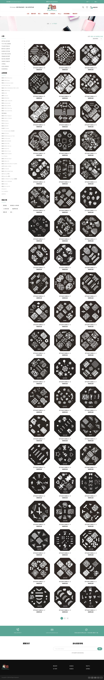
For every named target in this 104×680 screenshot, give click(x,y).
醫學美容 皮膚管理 (6, 48)
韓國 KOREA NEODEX (6, 141)
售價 (101, 36)
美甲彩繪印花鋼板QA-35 (65, 524)
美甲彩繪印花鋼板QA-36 (39, 524)
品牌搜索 (4, 73)
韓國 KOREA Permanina (7, 77)
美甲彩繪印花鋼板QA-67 (39, 324)
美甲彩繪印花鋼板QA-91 (65, 125)
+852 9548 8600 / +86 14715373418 (25, 7)
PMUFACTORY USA (6, 85)
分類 (3, 36)
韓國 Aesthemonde (6, 103)
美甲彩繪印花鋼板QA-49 (65, 439)
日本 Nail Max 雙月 (6, 176)
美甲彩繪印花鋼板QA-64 (39, 353)
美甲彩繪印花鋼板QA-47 (90, 439)
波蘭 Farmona (5, 95)
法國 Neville (4, 93)
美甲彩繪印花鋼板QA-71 (64, 296)
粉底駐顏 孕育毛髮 (6, 51)
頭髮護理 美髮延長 (6, 61)
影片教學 (55, 668)
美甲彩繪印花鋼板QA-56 (39, 410)
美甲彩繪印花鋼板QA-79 (39, 239)
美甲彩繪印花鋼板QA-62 (65, 353)
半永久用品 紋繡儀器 (6, 43)
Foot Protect (4, 156)
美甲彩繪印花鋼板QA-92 (39, 125)
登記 (100, 648)
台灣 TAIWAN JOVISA (6, 166)
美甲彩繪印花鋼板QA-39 (65, 496)
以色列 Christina (5, 128)
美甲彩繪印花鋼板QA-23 (39, 610)
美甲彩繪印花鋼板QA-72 (39, 296)
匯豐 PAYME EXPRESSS (52, 1)
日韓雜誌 (4, 63)
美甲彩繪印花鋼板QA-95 (39, 96)
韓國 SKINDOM (5, 125)
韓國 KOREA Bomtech (6, 158)
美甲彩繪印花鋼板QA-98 (39, 67)
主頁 (28, 13)
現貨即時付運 (17, 209)
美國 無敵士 (4, 113)
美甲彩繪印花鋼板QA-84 (65, 182)
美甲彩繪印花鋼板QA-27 (39, 581)
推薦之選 (5, 212)
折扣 (12, 212)
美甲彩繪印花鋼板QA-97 (65, 67)
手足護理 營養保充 (6, 46)
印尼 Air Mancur (5, 123)
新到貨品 (5, 205)
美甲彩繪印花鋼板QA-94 (65, 96)
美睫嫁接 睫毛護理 (6, 56)
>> (67, 618)
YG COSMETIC (5, 191)
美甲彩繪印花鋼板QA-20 (65, 610)
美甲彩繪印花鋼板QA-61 (90, 353)
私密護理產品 (5, 68)
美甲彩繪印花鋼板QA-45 (65, 467)
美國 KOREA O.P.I (5, 161)
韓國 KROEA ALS (5, 148)
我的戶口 (88, 666)
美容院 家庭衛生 (5, 66)
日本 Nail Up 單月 (6, 173)
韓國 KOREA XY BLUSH (7, 118)
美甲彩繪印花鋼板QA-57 (90, 381)
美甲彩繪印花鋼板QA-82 (39, 210)
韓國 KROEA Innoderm (7, 153)
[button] (91, 2)
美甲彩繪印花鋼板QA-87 (65, 153)
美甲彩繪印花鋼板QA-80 (90, 210)
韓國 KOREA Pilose (6, 90)
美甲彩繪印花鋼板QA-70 (90, 296)
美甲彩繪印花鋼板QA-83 (90, 182)
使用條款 (88, 668)
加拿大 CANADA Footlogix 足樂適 (9, 178)
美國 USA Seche (5, 168)
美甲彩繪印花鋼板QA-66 (65, 324)
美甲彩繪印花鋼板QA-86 (90, 153)
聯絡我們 (75, 13)
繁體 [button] (96, 1)
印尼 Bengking (5, 120)
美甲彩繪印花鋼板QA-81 (64, 210)
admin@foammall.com (16, 1)
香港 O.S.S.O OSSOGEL (7, 181)
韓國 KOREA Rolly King (7, 108)
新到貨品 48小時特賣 (16, 205)
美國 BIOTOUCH (5, 133)
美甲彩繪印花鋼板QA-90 (90, 125)
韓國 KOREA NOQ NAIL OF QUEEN (9, 163)
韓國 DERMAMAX (5, 98)
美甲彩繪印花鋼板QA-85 (39, 182)
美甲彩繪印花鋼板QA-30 (39, 553)
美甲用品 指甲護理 (6, 41)
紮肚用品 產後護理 (6, 58)
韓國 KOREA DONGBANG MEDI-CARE (10, 88)
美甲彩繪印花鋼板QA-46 (39, 467)
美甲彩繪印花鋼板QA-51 (39, 439)
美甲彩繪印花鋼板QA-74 (65, 267)
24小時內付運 (6, 209)
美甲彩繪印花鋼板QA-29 (65, 553)
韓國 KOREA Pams (6, 80)
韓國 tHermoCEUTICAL (7, 110)
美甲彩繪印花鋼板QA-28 (90, 553)
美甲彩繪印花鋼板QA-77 (65, 239)
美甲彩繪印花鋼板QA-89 (39, 153)
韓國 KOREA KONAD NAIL (7, 171)
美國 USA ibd (5, 183)
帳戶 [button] (87, 1)
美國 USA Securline (6, 138)
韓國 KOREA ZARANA (6, 105)
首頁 (48, 23)
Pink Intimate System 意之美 (8, 130)
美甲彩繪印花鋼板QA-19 (90, 610)
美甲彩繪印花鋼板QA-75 (39, 267)
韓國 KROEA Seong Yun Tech (8, 136)
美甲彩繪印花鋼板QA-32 (90, 524)
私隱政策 (72, 668)
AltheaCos (4, 188)
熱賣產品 (98, 36)
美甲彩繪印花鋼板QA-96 (90, 67)
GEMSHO (4, 194)
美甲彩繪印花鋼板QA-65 (90, 324)
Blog (59, 13)
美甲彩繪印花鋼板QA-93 (90, 96)
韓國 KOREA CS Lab (6, 151)
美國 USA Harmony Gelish (7, 83)
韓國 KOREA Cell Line (6, 146)
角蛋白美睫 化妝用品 (6, 53)
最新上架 (93, 36)
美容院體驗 (66, 13)
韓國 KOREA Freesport (7, 115)
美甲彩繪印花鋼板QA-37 (90, 496)
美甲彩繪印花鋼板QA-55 (65, 410)
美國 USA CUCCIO (6, 186)
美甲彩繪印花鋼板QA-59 (39, 381)
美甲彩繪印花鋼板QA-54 (90, 410)
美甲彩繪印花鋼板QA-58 (65, 381)
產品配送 (72, 666)
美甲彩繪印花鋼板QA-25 (65, 581)
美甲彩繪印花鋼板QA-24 (90, 581)
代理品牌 (52, 13)
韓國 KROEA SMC (5, 143)
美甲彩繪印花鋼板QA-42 (39, 496)
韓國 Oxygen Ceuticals (7, 100)
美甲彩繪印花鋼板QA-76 (90, 239)
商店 (39, 13)
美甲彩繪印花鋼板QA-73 (90, 267)
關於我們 (33, 13)
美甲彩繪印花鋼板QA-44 (90, 467)
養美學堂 (46, 13)
